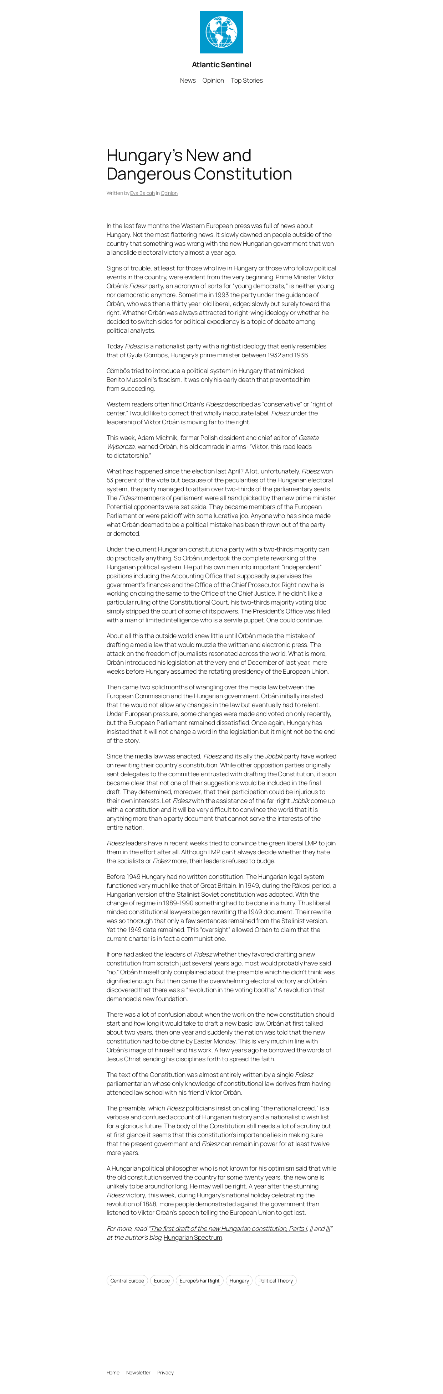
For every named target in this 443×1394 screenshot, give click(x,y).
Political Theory (275, 1280)
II (311, 1228)
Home (113, 1372)
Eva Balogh (142, 193)
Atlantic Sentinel (221, 64)
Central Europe (127, 1280)
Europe (162, 1280)
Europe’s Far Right (200, 1280)
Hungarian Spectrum (193, 1237)
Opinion (169, 193)
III (328, 1228)
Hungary (239, 1280)
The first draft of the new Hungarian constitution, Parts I (228, 1228)
